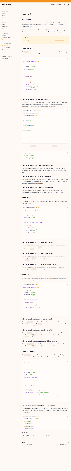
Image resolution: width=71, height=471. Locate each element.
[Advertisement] (10, 80)
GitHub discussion (50, 435)
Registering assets (27, 444)
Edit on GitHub (25, 432)
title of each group (39, 183)
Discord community (37, 435)
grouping (29, 179)
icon (50, 278)
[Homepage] (6, 4)
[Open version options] (52, 4)
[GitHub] (68, 5)
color (50, 201)
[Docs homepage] (14, 4)
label (27, 356)
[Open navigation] (64, 4)
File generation (64, 444)
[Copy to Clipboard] (67, 58)
